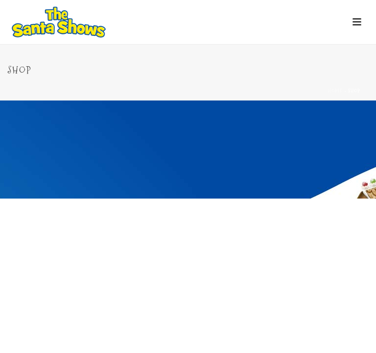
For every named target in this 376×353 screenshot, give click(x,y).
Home (335, 91)
